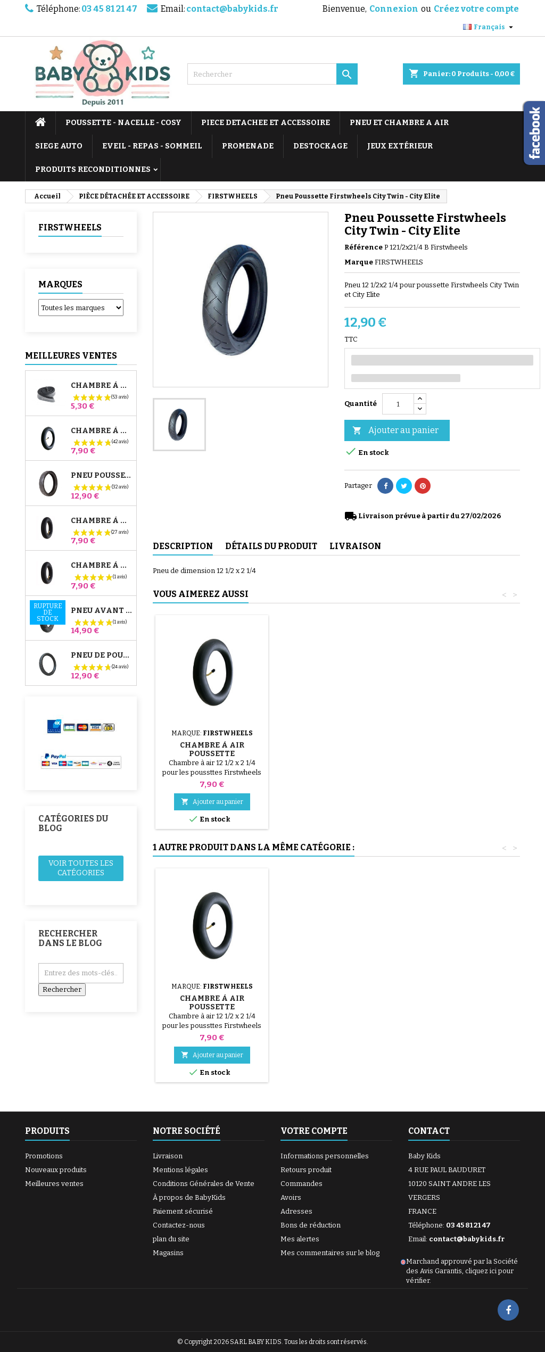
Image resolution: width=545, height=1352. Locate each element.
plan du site (171, 1239)
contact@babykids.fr (232, 9)
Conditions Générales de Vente (203, 1184)
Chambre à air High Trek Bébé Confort (101, 385)
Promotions (44, 1156)
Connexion (393, 9)
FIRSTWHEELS (70, 227)
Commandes (301, 1184)
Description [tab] (183, 546)
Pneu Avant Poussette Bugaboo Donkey (101, 611)
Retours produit (306, 1170)
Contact (429, 1131)
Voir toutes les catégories (80, 868)
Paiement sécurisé (183, 1211)
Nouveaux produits (56, 1170)
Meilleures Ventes (71, 356)
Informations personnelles (324, 1156)
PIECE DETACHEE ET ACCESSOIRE (265, 122)
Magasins (168, 1253)
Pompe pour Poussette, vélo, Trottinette (211, 736)
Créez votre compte (476, 9)
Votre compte (314, 1131)
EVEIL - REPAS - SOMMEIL (152, 146)
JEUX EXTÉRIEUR (400, 146)
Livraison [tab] (355, 546)
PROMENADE (248, 146)
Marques (60, 284)
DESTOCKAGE (320, 146)
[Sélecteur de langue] (489, 27)
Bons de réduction (310, 1225)
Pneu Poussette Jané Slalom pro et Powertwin (101, 475)
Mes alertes (299, 1239)
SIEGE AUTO (58, 146)
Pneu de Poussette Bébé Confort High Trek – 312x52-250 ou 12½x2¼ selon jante (101, 655)
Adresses (296, 1211)
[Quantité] (398, 403)
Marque (358, 262)
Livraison (168, 1156)
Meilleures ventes (54, 1184)
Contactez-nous (179, 1225)
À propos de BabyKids (189, 1197)
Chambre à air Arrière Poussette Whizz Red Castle (101, 521)
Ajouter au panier (395, 430)
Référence (363, 247)
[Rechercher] (272, 74)
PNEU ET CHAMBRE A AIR (399, 122)
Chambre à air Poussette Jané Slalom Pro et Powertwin (101, 431)
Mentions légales (180, 1170)
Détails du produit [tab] (271, 546)
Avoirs (290, 1197)
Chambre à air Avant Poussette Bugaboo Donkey (101, 565)
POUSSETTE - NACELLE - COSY (123, 122)
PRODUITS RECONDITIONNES (93, 169)
